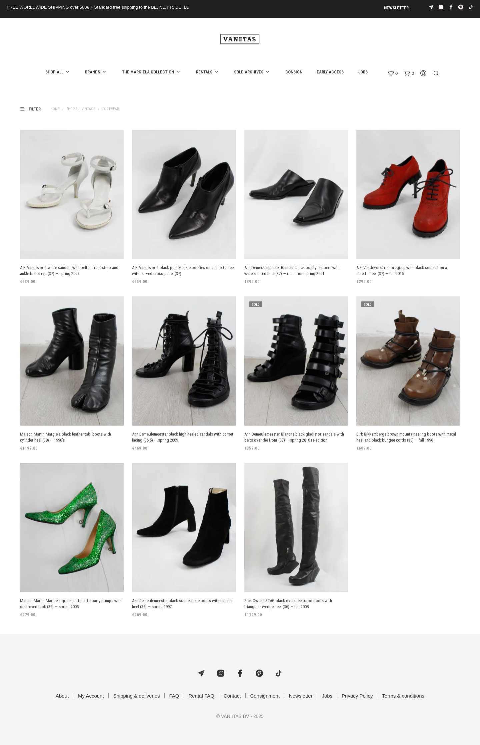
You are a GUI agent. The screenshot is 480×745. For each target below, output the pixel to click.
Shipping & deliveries (136, 696)
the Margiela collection (148, 71)
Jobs (363, 71)
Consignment (264, 696)
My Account (91, 696)
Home (54, 109)
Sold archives (248, 71)
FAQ (174, 696)
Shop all (54, 71)
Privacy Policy (357, 696)
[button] (393, 73)
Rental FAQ (201, 696)
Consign (293, 71)
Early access (330, 71)
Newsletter (396, 7)
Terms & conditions (403, 696)
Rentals (204, 71)
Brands (92, 71)
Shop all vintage (81, 109)
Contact (232, 696)
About (62, 696)
